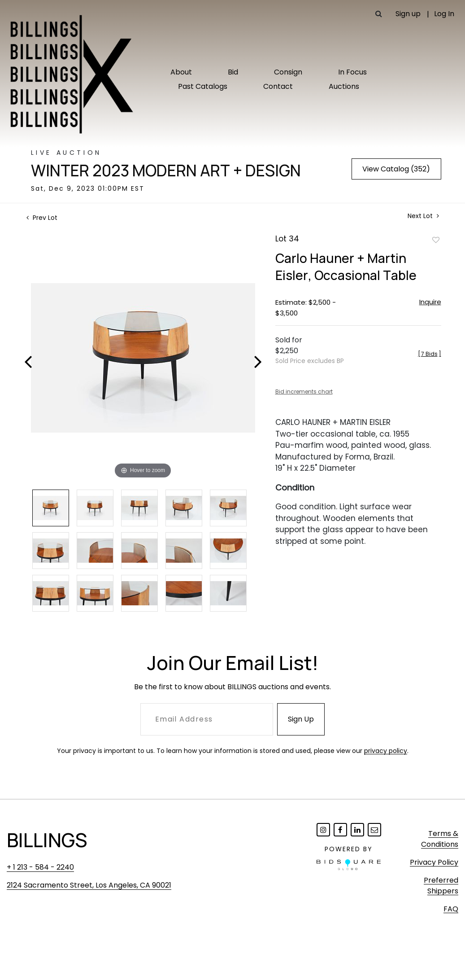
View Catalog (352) (396, 169)
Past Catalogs (202, 86)
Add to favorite (435, 239)
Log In (444, 14)
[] (429, 354)
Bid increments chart (304, 391)
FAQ (450, 909)
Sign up (408, 14)
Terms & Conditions (439, 838)
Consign (288, 72)
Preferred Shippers (441, 885)
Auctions (344, 86)
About (181, 72)
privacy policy (385, 750)
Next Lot (423, 216)
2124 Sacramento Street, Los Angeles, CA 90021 (89, 885)
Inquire (430, 301)
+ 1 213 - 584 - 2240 (40, 867)
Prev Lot (41, 217)
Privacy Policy (434, 862)
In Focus (352, 72)
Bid (233, 72)
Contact (278, 86)
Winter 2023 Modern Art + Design (166, 170)
